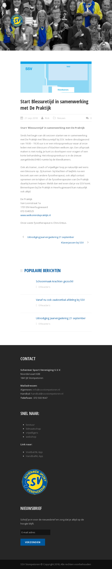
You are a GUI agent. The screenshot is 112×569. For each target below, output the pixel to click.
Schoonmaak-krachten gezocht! (54, 281)
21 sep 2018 (31, 118)
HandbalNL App (34, 456)
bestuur (30, 424)
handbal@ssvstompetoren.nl (47, 393)
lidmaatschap (33, 428)
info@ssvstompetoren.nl (46, 389)
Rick (47, 118)
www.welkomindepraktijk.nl (35, 215)
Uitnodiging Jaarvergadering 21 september (61, 318)
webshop (31, 436)
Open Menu (29, 20)
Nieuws (61, 118)
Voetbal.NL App (34, 452)
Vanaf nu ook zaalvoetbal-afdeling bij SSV (60, 299)
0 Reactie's (44, 287)
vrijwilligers (32, 432)
